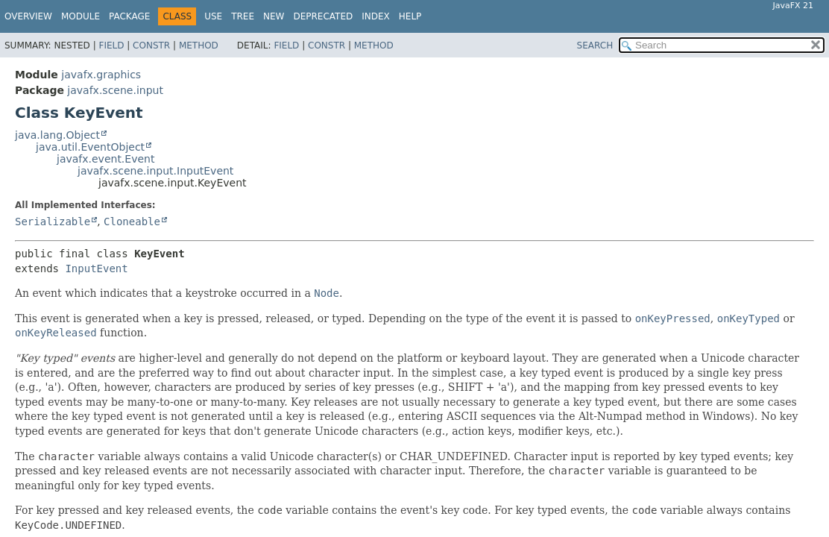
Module (80, 16)
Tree (242, 16)
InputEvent (96, 268)
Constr (151, 45)
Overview (28, 16)
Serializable (52, 221)
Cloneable (132, 221)
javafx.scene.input (115, 90)
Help (410, 16)
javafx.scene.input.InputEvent (155, 171)
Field (111, 45)
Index (376, 16)
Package (129, 16)
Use (213, 16)
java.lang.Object (57, 135)
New (273, 16)
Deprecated (323, 16)
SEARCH (595, 45)
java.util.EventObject (90, 147)
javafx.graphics (101, 75)
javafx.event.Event (105, 159)
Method (198, 45)
